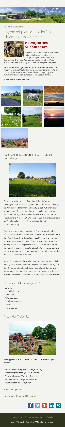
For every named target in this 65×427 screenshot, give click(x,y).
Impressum (17, 417)
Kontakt (49, 417)
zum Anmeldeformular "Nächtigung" (20, 396)
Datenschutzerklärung (34, 417)
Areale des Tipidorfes (13, 389)
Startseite (19, 27)
